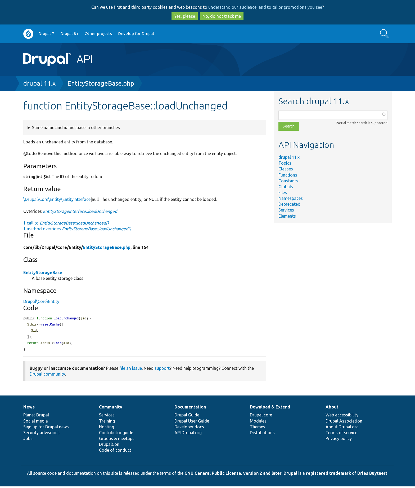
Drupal (290, 474)
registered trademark (328, 474)
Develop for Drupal (136, 33)
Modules (258, 422)
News (29, 408)
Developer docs (189, 428)
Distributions (262, 434)
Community (110, 408)
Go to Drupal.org (28, 34)
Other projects (98, 33)
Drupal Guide (186, 416)
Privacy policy (339, 440)
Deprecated (289, 204)
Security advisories (41, 434)
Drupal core (261, 416)
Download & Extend (270, 408)
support (162, 369)
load (58, 344)
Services (286, 210)
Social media (35, 422)
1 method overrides (77, 228)
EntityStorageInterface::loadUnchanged (80, 211)
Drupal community (47, 375)
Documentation (190, 408)
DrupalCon (109, 445)
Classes (285, 168)
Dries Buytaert (372, 474)
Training (107, 422)
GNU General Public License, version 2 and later (233, 474)
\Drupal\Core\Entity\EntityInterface (57, 199)
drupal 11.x (39, 83)
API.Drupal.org (188, 434)
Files (282, 192)
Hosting (106, 428)
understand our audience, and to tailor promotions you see (265, 7)
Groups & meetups (116, 440)
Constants (288, 180)
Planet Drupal (36, 416)
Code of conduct (115, 451)
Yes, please (184, 16)
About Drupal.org (342, 428)
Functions (287, 175)
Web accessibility (342, 416)
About (332, 408)
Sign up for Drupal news (46, 428)
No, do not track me (221, 16)
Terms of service (341, 434)
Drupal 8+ (69, 33)
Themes (257, 428)
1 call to (66, 223)
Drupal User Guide (191, 422)
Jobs (28, 440)
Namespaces (290, 198)
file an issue (130, 369)
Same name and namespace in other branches (76, 127)
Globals (285, 186)
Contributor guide (116, 434)
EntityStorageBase (42, 272)
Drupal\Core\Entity (41, 301)
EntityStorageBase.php (100, 83)
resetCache (50, 325)
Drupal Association (344, 422)
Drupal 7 (46, 33)
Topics (284, 163)
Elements (287, 216)
